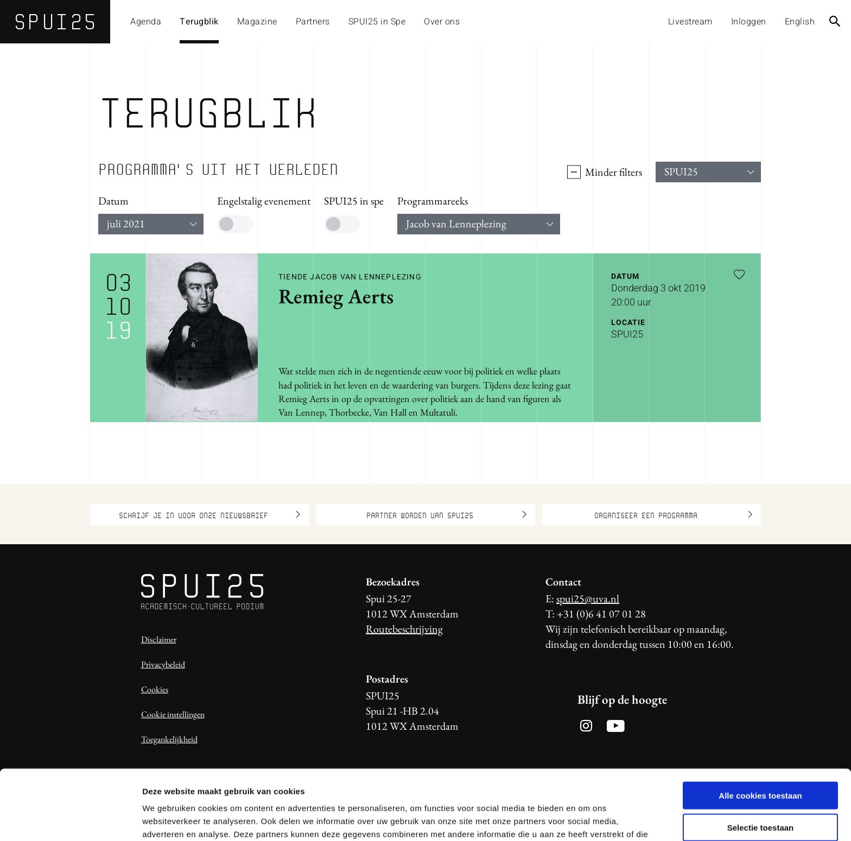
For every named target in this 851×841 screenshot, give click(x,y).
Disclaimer (158, 639)
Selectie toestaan (760, 764)
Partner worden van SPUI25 (446, 514)
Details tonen (586, 819)
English (800, 21)
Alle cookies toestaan (760, 732)
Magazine (257, 21)
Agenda (145, 21)
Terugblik (199, 21)
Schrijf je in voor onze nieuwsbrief (209, 514)
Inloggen (748, 21)
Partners (313, 21)
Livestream (690, 21)
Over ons (442, 21)
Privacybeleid (163, 664)
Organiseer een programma (673, 514)
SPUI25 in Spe (377, 21)
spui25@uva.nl (587, 598)
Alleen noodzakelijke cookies (760, 796)
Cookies (154, 689)
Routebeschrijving (404, 629)
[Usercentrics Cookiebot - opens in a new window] (70, 820)
